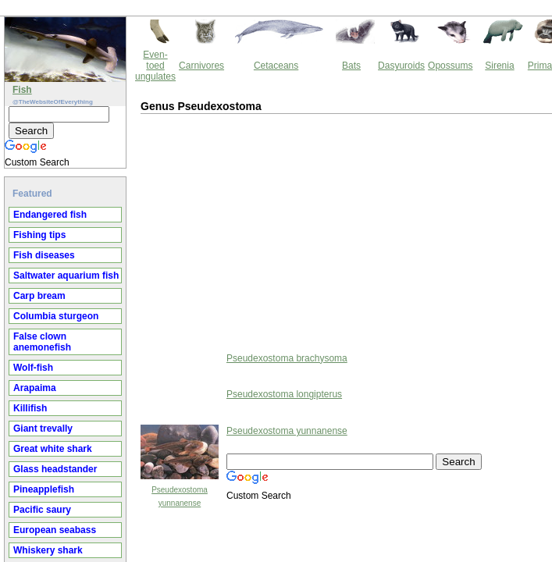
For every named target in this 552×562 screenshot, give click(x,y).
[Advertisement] (136, 163)
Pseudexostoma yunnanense (154, 362)
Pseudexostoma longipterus (151, 326)
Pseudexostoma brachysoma (154, 290)
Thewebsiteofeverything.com (290, 500)
